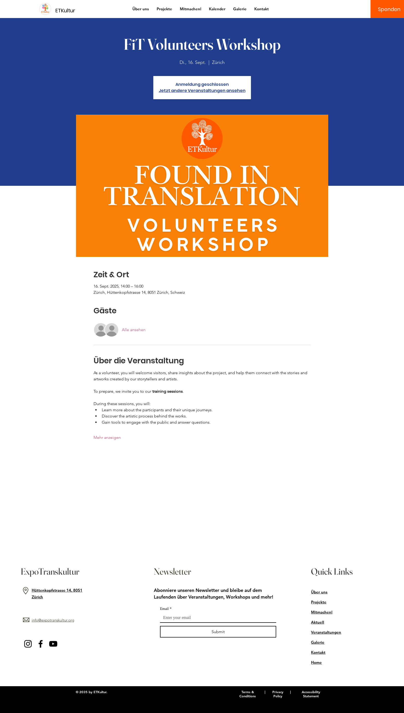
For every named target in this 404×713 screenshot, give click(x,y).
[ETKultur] (68, 10)
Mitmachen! (321, 612)
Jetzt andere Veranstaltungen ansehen (202, 91)
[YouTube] (53, 644)
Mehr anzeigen (107, 437)
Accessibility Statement (311, 694)
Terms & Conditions (247, 694)
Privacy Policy (277, 694)
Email (165, 609)
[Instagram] (28, 644)
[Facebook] (41, 644)
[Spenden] (389, 9)
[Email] (216, 617)
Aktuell (317, 622)
